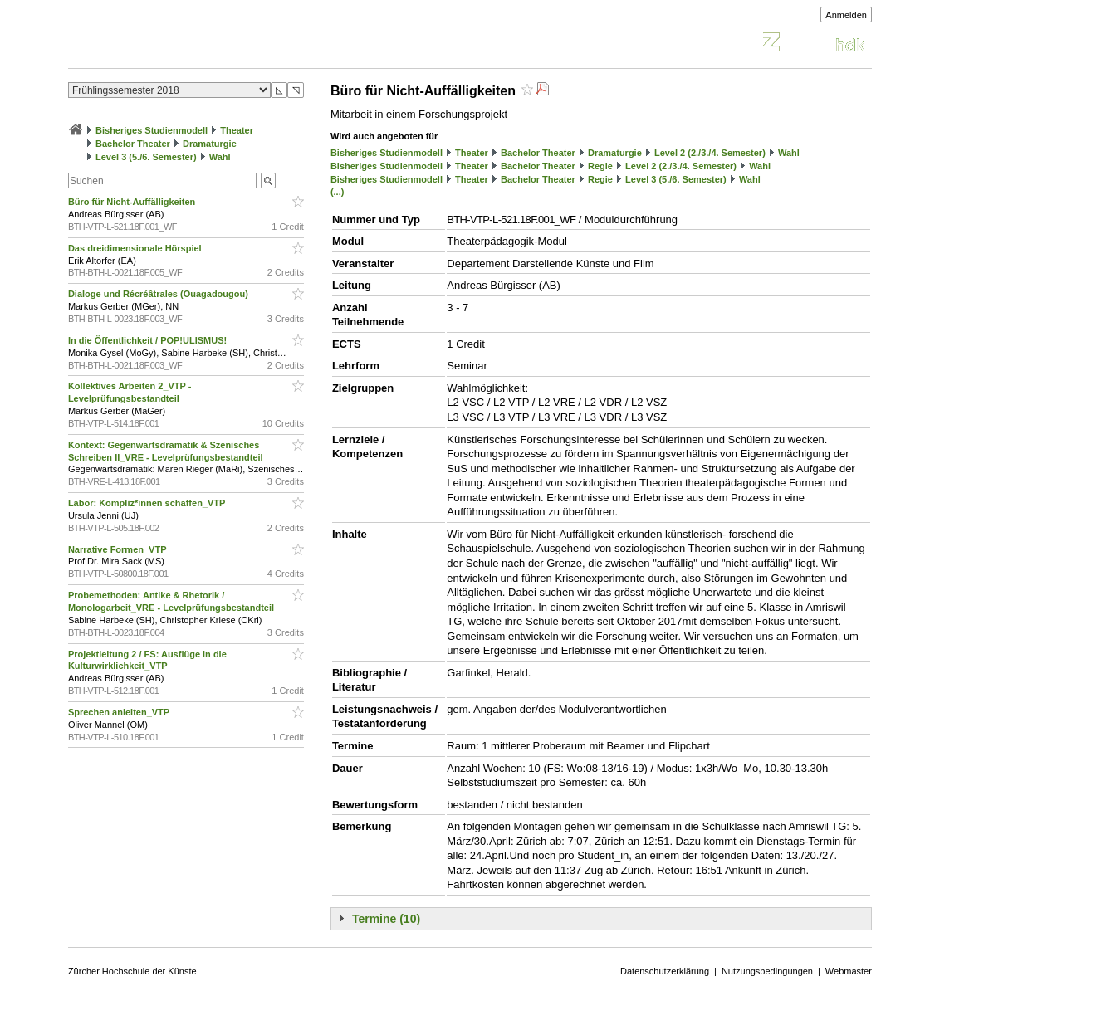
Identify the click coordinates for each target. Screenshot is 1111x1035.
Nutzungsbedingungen (767, 971)
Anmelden (846, 15)
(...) (337, 192)
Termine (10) (386, 918)
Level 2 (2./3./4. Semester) (710, 153)
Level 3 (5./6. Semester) (146, 157)
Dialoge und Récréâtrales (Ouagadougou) (159, 294)
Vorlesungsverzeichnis (190, 44)
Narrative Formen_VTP (118, 549)
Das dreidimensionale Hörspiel (136, 248)
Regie (600, 166)
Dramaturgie (210, 144)
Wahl (220, 157)
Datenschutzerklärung (664, 971)
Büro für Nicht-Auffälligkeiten (133, 202)
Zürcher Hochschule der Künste (132, 971)
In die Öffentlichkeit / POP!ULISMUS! (148, 340)
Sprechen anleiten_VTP (120, 712)
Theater (236, 130)
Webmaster (848, 971)
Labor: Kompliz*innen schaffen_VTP (148, 503)
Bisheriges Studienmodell (151, 130)
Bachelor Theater (132, 144)
